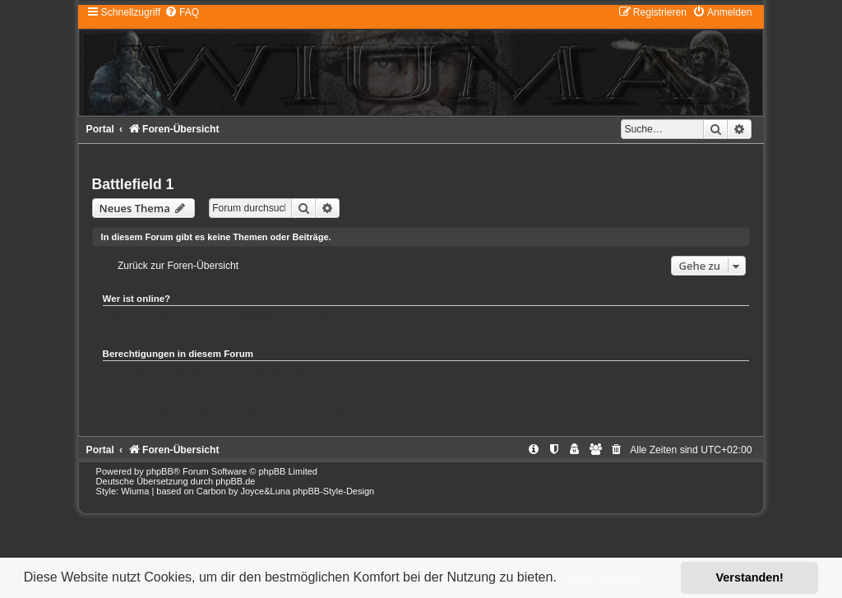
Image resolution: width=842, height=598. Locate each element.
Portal (100, 129)
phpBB (159, 471)
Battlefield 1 (133, 184)
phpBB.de (235, 481)
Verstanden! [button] (750, 577)
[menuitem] (181, 12)
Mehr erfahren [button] (603, 577)
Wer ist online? (137, 299)
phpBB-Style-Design (333, 491)
